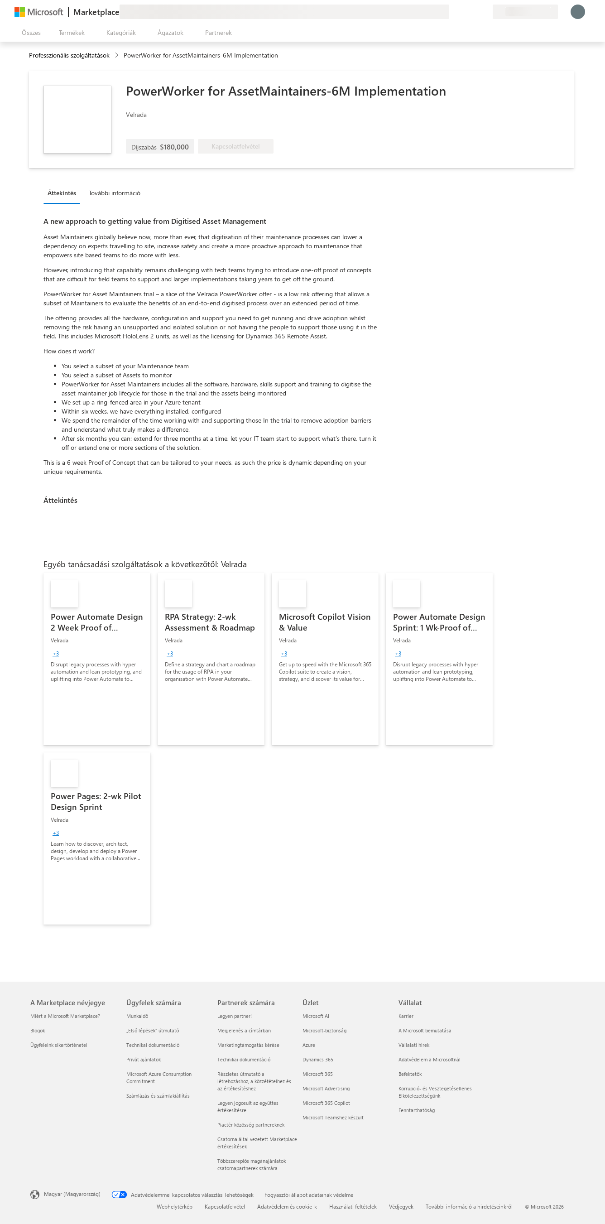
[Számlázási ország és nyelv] (525, 12)
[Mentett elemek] (474, 12)
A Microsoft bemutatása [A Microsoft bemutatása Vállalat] (425, 1030)
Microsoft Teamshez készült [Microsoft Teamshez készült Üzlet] (333, 1117)
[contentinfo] (117, 55)
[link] (96, 659)
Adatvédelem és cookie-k (287, 1206)
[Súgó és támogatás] (463, 12)
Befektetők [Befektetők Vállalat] (410, 1073)
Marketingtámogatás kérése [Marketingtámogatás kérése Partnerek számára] (248, 1044)
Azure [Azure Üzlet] (308, 1044)
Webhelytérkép (174, 1206)
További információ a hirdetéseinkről (469, 1206)
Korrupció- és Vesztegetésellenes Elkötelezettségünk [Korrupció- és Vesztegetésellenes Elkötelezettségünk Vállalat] (435, 1092)
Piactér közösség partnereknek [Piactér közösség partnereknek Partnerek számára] (250, 1124)
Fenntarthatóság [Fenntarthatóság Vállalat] (417, 1110)
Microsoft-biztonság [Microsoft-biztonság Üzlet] (324, 1030)
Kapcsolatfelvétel (225, 1206)
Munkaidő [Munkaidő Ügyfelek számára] (137, 1015)
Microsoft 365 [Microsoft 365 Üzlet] (317, 1073)
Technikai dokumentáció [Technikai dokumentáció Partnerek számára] (243, 1059)
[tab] (64, 192)
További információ (114, 192)
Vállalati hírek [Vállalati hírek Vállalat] (414, 1044)
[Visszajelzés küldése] (452, 12)
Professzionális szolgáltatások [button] (69, 55)
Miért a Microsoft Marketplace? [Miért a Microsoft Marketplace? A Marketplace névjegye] (65, 1015)
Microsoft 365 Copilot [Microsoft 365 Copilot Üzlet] (326, 1102)
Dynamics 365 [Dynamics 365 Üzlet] (317, 1059)
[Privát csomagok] (485, 12)
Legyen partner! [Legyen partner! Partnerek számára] (234, 1015)
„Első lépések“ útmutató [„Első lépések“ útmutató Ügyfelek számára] (152, 1030)
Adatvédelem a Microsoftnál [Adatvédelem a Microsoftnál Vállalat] (430, 1059)
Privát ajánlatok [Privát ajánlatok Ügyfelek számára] (143, 1059)
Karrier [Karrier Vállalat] (406, 1015)
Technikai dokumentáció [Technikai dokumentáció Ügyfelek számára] (152, 1044)
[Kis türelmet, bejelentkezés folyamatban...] (578, 12)
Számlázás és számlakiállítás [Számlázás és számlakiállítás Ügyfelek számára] (158, 1095)
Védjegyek (401, 1206)
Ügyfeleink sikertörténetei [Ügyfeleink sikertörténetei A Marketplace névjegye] (58, 1044)
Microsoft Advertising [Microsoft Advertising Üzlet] (326, 1088)
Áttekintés (62, 192)
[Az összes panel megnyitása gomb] (29, 33)
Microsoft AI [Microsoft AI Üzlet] (315, 1015)
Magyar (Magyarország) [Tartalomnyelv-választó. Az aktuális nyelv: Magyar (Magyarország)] (72, 1193)
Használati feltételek (353, 1206)
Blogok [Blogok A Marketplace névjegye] (37, 1030)
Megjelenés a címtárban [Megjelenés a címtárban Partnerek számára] (244, 1030)
